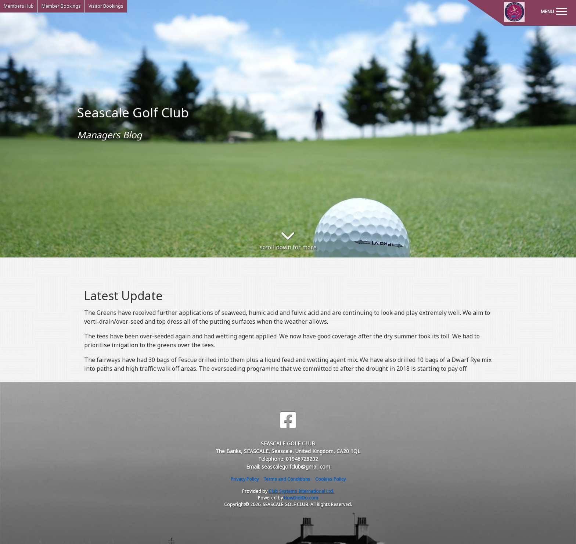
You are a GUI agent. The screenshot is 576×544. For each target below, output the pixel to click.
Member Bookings (61, 6)
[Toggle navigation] (553, 11)
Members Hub (19, 6)
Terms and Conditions (286, 479)
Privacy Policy (245, 479)
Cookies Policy (330, 479)
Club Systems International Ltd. (301, 491)
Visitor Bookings (106, 6)
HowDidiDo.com (301, 498)
